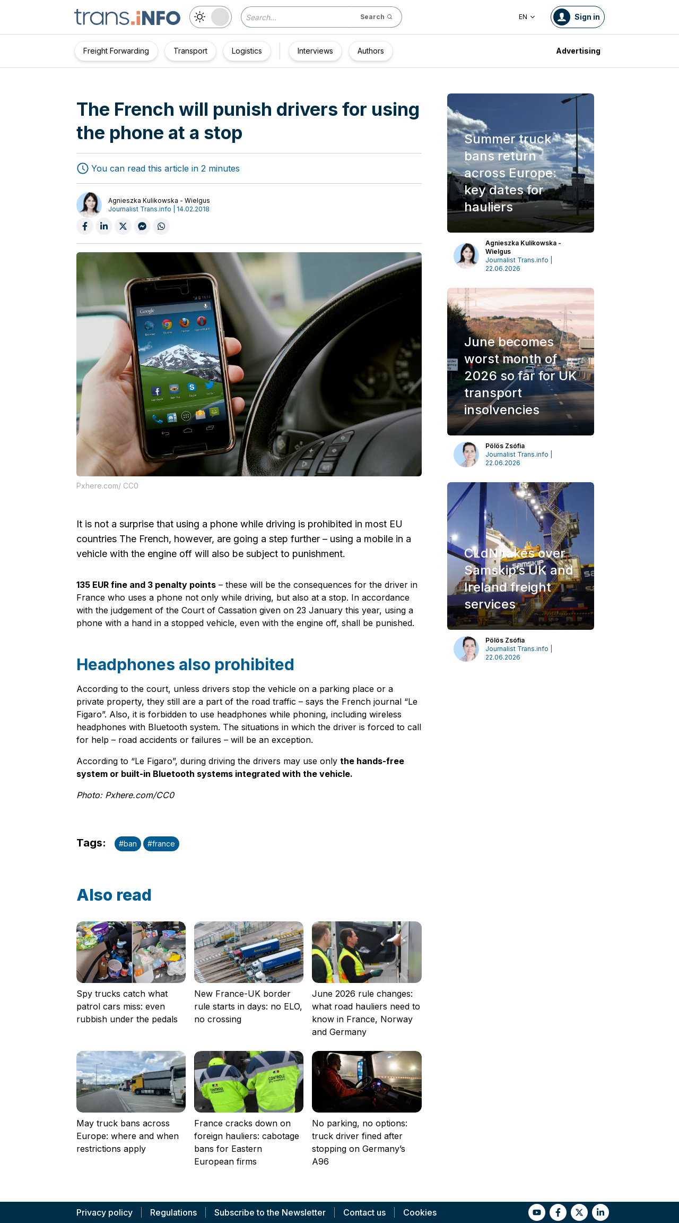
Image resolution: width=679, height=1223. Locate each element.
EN (527, 17)
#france (161, 843)
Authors (371, 50)
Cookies (420, 1212)
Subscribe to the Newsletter (270, 1212)
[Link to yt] (536, 1212)
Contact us (364, 1212)
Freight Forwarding (116, 50)
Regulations (173, 1212)
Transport (190, 50)
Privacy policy (104, 1212)
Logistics (247, 50)
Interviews (315, 50)
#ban (128, 843)
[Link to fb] (558, 1212)
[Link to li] (600, 1212)
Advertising (578, 50)
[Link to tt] (579, 1212)
